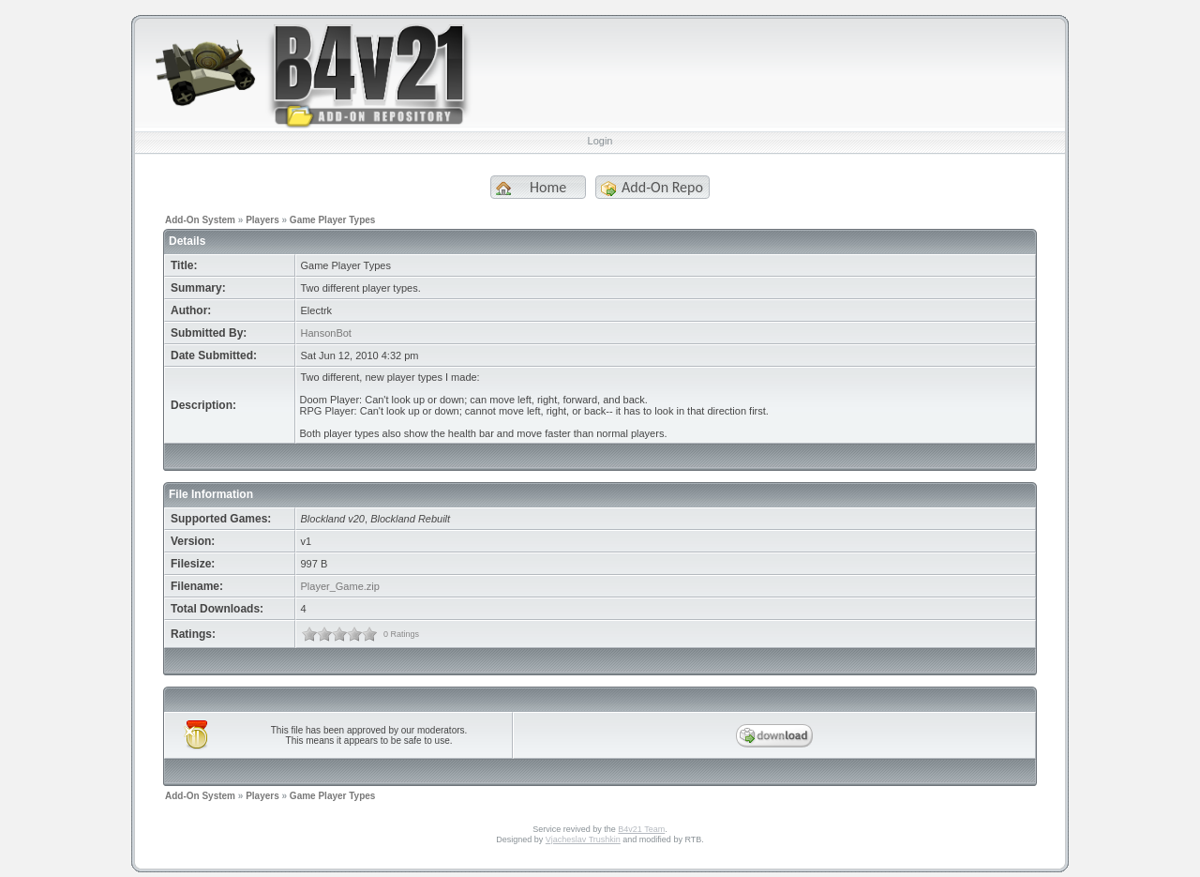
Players (262, 220)
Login (600, 140)
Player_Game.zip (340, 586)
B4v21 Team (641, 829)
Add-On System (200, 220)
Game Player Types (333, 220)
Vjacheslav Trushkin (583, 839)
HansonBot (326, 333)
